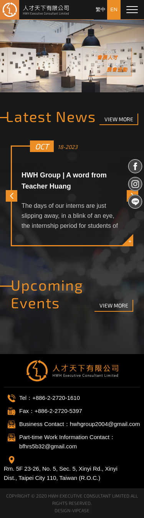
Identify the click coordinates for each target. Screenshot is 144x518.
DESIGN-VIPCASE (72, 510)
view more (118, 119)
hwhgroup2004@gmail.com (105, 424)
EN (113, 9)
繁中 (101, 9)
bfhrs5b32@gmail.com (48, 446)
